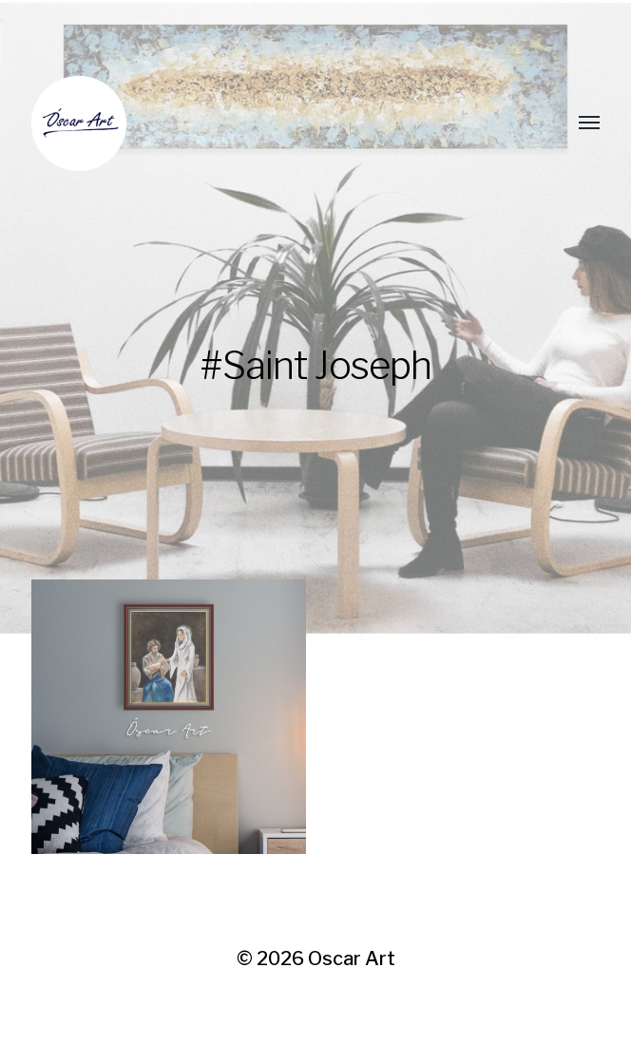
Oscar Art (351, 958)
